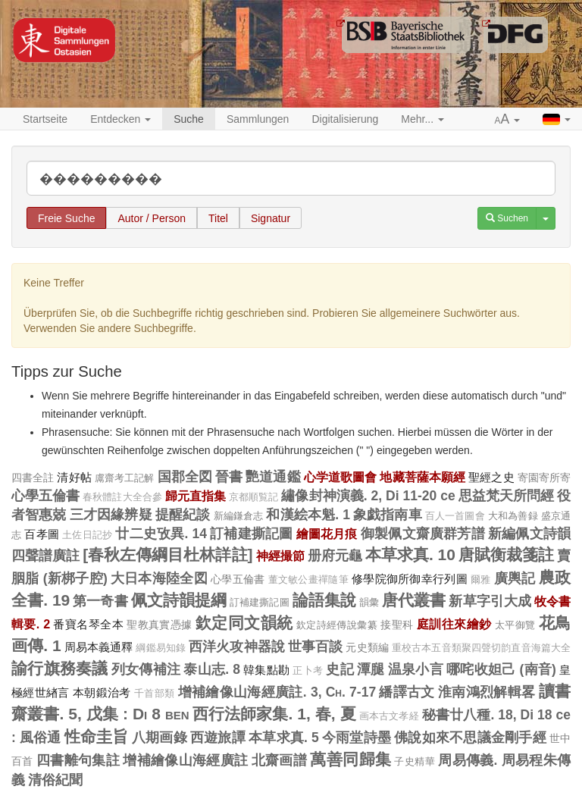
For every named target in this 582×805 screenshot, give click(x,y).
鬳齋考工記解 (125, 478)
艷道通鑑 (273, 476)
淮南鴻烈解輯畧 (486, 692)
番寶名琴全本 (88, 624)
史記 (340, 669)
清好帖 (74, 477)
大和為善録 (513, 516)
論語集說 (324, 600)
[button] (507, 120)
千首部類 (154, 693)
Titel (218, 218)
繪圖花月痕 (327, 533)
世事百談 (315, 646)
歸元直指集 (195, 496)
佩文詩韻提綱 (179, 600)
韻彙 (369, 602)
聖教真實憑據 (159, 625)
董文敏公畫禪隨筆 (308, 580)
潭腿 (371, 669)
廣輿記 (515, 578)
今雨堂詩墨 (356, 737)
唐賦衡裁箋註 (506, 554)
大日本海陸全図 (159, 578)
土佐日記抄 (87, 535)
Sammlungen (258, 119)
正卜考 (308, 671)
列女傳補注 (145, 669)
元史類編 (367, 647)
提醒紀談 (183, 514)
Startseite (45, 119)
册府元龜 (335, 555)
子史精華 (414, 761)
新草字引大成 (490, 601)
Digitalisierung (344, 119)
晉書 (228, 476)
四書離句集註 (78, 760)
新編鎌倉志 (239, 516)
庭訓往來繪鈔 (454, 624)
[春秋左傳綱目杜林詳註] (167, 554)
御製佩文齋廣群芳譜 (423, 533)
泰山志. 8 (211, 669)
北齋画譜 (279, 760)
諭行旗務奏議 (59, 668)
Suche (189, 119)
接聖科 (396, 625)
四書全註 (32, 477)
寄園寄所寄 (544, 477)
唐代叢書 (414, 600)
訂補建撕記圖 (251, 533)
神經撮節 (280, 555)
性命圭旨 (96, 736)
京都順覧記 (253, 497)
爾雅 (481, 580)
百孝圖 (41, 534)
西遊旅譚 (218, 737)
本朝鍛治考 (102, 692)
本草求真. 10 (410, 554)
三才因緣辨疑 (111, 514)
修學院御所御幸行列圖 (410, 578)
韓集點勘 (266, 669)
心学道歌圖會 (340, 477)
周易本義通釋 (98, 647)
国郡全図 (185, 476)
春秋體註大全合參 (122, 497)
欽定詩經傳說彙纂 (336, 625)
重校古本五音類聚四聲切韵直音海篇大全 (481, 648)
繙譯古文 (406, 692)
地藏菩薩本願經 (422, 477)
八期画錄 (159, 737)
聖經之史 (491, 477)
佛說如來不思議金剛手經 (470, 737)
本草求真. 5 (284, 737)
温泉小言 (415, 669)
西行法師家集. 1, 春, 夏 (274, 713)
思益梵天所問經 (506, 495)
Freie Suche (66, 218)
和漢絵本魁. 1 (307, 514)
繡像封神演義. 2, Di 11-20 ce (368, 495)
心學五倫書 (45, 495)
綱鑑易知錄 (161, 648)
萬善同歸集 (350, 759)
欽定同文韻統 (244, 622)
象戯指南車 (387, 514)
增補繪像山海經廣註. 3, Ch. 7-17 (277, 692)
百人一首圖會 (455, 516)
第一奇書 (100, 601)
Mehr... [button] (422, 119)
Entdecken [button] (120, 119)
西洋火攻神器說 (237, 646)
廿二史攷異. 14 (161, 533)
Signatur (270, 218)
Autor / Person (151, 218)
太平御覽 (515, 625)
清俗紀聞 (55, 780)
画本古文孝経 (389, 716)
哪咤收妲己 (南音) (501, 669)
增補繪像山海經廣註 (185, 760)
